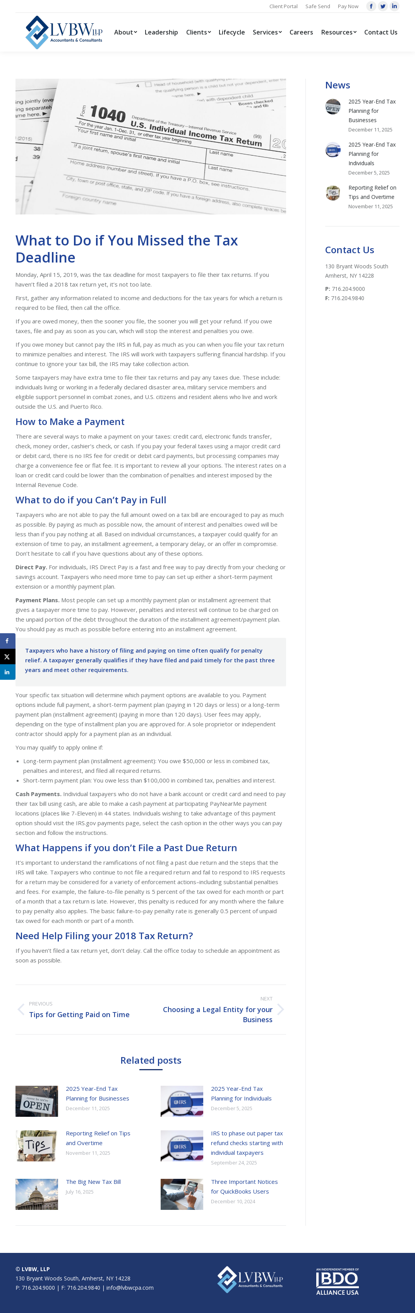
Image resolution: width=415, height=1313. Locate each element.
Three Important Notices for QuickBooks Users (244, 1186)
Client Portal (283, 6)
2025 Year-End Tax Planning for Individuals (241, 1093)
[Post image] (36, 1101)
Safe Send (317, 6)
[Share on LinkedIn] (7, 672)
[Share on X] (7, 656)
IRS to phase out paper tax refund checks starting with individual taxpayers (247, 1142)
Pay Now (348, 6)
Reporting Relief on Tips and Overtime (98, 1138)
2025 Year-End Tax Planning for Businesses (97, 1093)
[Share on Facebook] (7, 641)
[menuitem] (125, 32)
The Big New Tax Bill (93, 1181)
